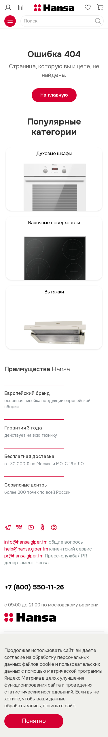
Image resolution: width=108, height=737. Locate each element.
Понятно (34, 721)
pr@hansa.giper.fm (23, 556)
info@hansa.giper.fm (26, 542)
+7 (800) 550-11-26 (34, 587)
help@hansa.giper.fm (26, 549)
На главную (54, 95)
